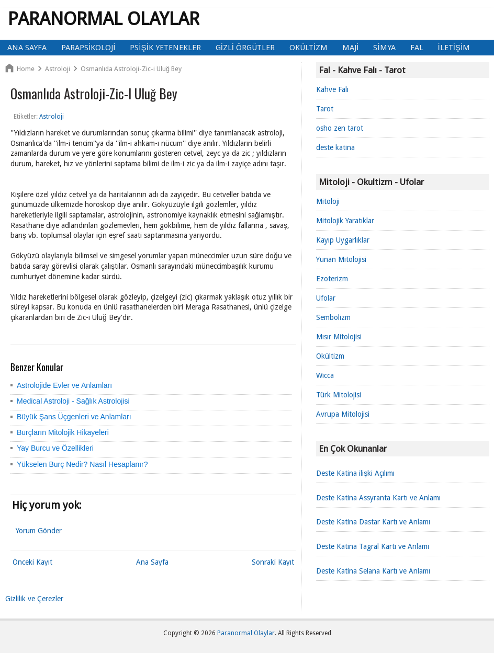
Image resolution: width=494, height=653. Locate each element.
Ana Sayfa (27, 47)
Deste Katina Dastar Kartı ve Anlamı (373, 522)
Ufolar (325, 298)
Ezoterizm (332, 278)
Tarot (324, 109)
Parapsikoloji (88, 47)
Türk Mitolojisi (338, 395)
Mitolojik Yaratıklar (345, 220)
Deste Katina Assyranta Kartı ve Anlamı (378, 498)
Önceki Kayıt (32, 562)
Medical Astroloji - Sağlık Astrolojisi (73, 401)
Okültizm (308, 47)
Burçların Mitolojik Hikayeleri (63, 432)
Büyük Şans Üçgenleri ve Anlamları (74, 417)
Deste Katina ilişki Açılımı (355, 473)
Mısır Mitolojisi (339, 337)
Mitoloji (328, 201)
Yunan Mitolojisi (341, 259)
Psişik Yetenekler (165, 47)
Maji (350, 47)
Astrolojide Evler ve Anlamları (64, 385)
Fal (416, 47)
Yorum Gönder (39, 530)
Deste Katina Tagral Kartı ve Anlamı (372, 546)
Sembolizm (333, 317)
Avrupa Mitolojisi (342, 414)
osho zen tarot (339, 128)
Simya (384, 47)
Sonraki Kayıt (273, 562)
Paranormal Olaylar (103, 18)
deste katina (335, 147)
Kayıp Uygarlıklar (342, 240)
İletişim (454, 47)
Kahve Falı (332, 89)
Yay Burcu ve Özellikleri (55, 448)
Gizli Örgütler (245, 47)
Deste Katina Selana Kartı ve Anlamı (373, 571)
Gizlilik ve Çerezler (34, 598)
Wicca (325, 375)
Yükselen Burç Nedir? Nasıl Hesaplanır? (82, 464)
